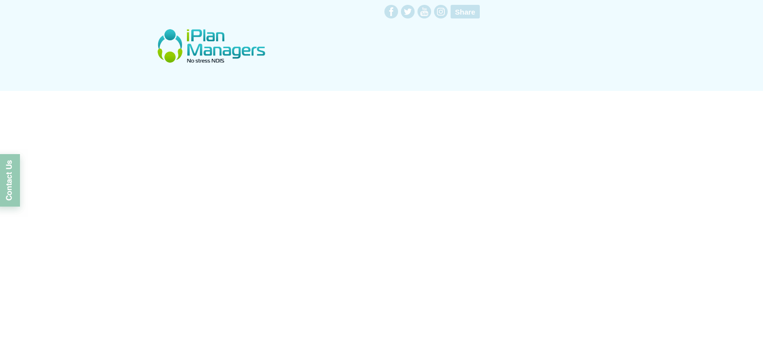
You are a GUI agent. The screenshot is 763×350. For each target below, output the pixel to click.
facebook (391, 11)
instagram (441, 11)
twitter (408, 11)
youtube (424, 11)
